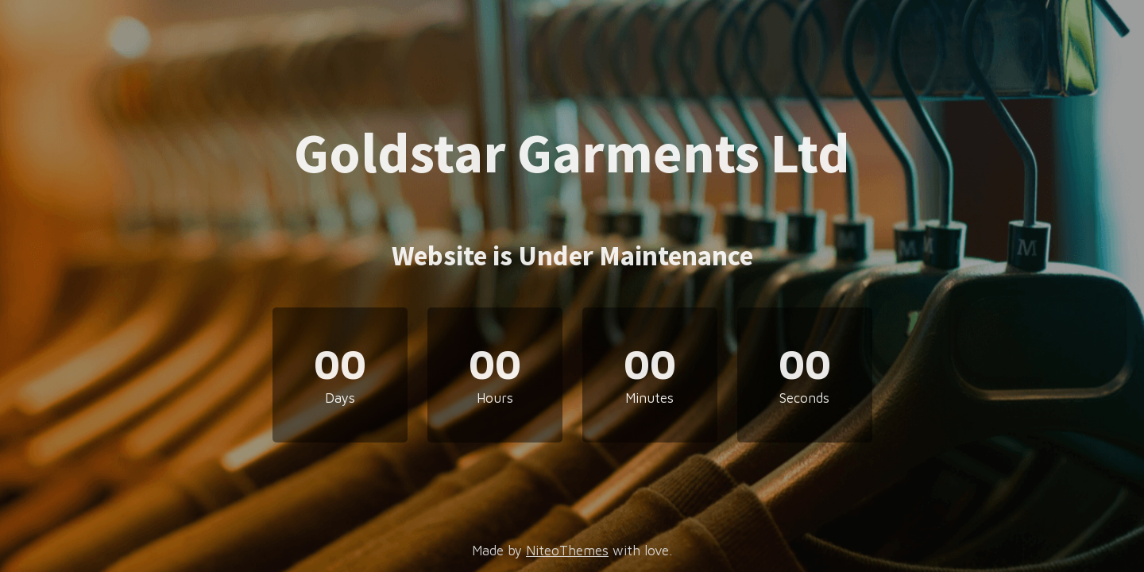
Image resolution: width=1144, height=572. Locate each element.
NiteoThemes (567, 550)
